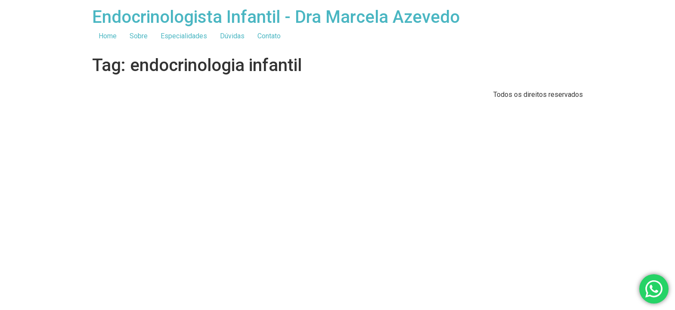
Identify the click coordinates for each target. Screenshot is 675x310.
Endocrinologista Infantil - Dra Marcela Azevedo (276, 17)
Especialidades (184, 36)
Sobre (139, 36)
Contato (269, 36)
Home (108, 36)
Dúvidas (232, 36)
